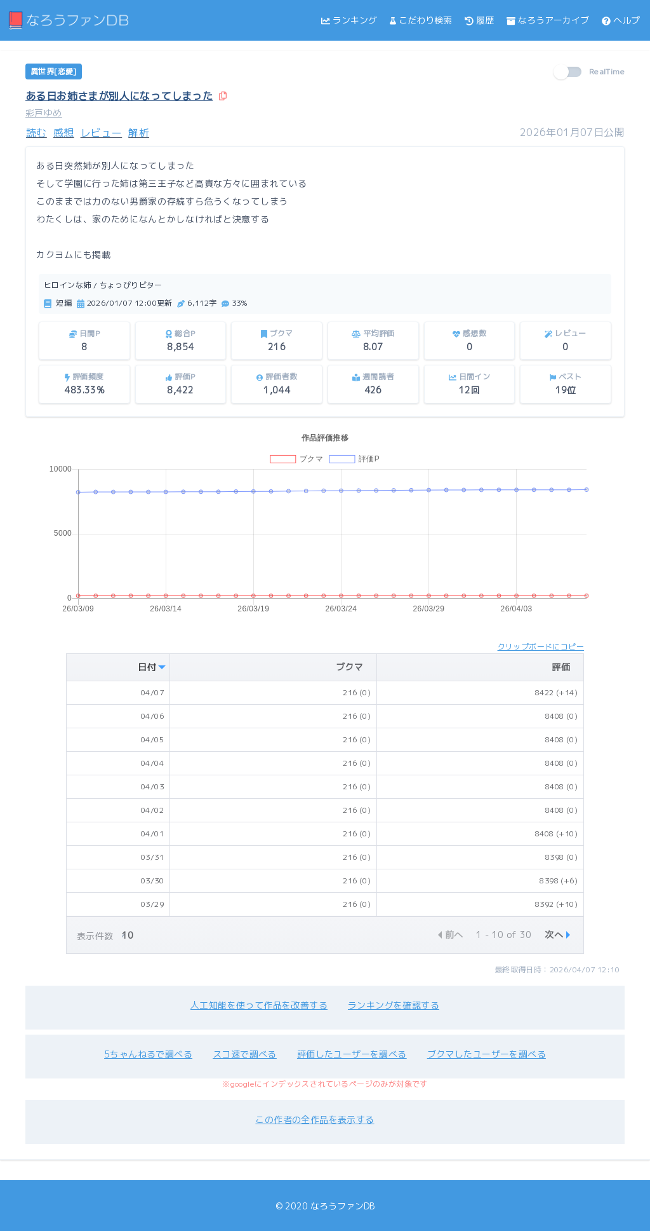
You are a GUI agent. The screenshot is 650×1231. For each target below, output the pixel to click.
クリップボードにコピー (541, 646)
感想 (63, 133)
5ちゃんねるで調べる (148, 1054)
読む (36, 133)
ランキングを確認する (393, 1005)
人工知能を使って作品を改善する (259, 1005)
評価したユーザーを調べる (352, 1054)
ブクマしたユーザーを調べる (486, 1054)
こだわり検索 (421, 20)
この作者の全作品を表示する (314, 1119)
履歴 (479, 20)
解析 (138, 133)
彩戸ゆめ (43, 113)
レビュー (102, 133)
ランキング (349, 20)
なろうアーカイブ (548, 20)
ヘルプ (621, 20)
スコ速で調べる (245, 1054)
